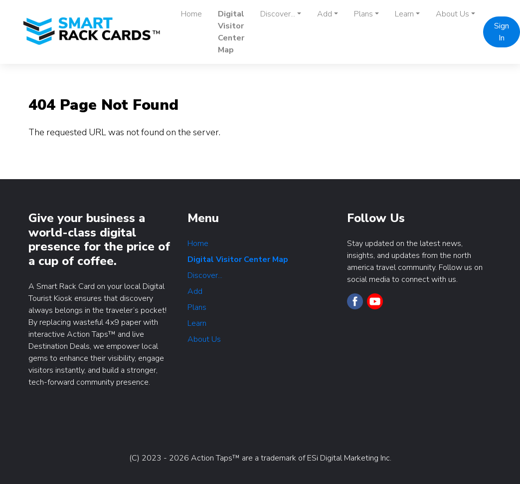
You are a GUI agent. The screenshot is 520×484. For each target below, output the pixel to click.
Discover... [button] (277, 13)
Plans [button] (363, 13)
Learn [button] (404, 13)
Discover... (204, 275)
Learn (196, 323)
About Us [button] (452, 13)
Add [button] (324, 13)
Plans (196, 307)
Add (194, 291)
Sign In (501, 31)
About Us (204, 339)
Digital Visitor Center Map (231, 31)
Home (191, 13)
